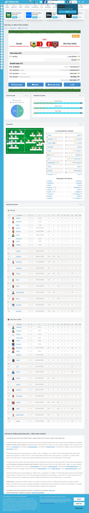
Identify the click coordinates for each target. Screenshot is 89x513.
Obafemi (50, 198)
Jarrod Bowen (35, 466)
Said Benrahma (73, 70)
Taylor (48, 158)
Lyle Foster (15, 447)
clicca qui (52, 490)
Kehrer (79, 196)
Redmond (50, 183)
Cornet (79, 189)
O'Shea (49, 150)
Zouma (79, 147)
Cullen (49, 191)
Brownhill (49, 170)
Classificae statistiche (37, 492)
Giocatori (56, 6)
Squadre (48, 6)
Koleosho (50, 174)
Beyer (48, 154)
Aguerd (79, 150)
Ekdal (49, 185)
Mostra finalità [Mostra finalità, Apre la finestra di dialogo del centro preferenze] (79, 508)
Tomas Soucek (72, 80)
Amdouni (22, 70)
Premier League (23, 28)
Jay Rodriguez (16, 67)
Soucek (79, 162)
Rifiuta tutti (79, 503)
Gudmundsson (51, 162)
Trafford (49, 135)
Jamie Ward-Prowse (72, 466)
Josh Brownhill (32, 447)
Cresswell (78, 183)
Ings (79, 139)
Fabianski (78, 181)
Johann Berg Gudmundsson (24, 76)
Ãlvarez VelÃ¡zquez (72, 56)
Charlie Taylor (50, 447)
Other (81, 6)
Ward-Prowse (77, 170)
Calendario (73, 6)
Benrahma (78, 194)
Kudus (79, 166)
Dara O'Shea (73, 76)
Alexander (50, 147)
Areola (79, 135)
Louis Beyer (14, 56)
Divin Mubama (73, 67)
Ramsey (50, 189)
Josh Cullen (15, 76)
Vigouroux (50, 194)
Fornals (79, 185)
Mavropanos (77, 187)
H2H (42, 6)
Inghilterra (13, 28)
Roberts (50, 181)
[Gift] (67, 1)
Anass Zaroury (16, 73)
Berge (49, 166)
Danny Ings (68, 66)
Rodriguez (50, 143)
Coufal (79, 143)
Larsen (50, 196)
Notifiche (76, 36)
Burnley (19, 43)
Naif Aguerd (74, 60)
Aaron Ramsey (16, 70)
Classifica (35, 6)
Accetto (79, 499)
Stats (21, 6)
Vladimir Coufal (73, 73)
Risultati (14, 6)
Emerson (78, 154)
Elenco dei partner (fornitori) (47, 503)
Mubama (78, 198)
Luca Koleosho (23, 73)
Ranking (64, 6)
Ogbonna (78, 191)
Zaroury (50, 187)
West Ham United (69, 43)
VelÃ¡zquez (77, 158)
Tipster (27, 6)
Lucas (79, 174)
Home (7, 6)
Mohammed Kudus (65, 80)
